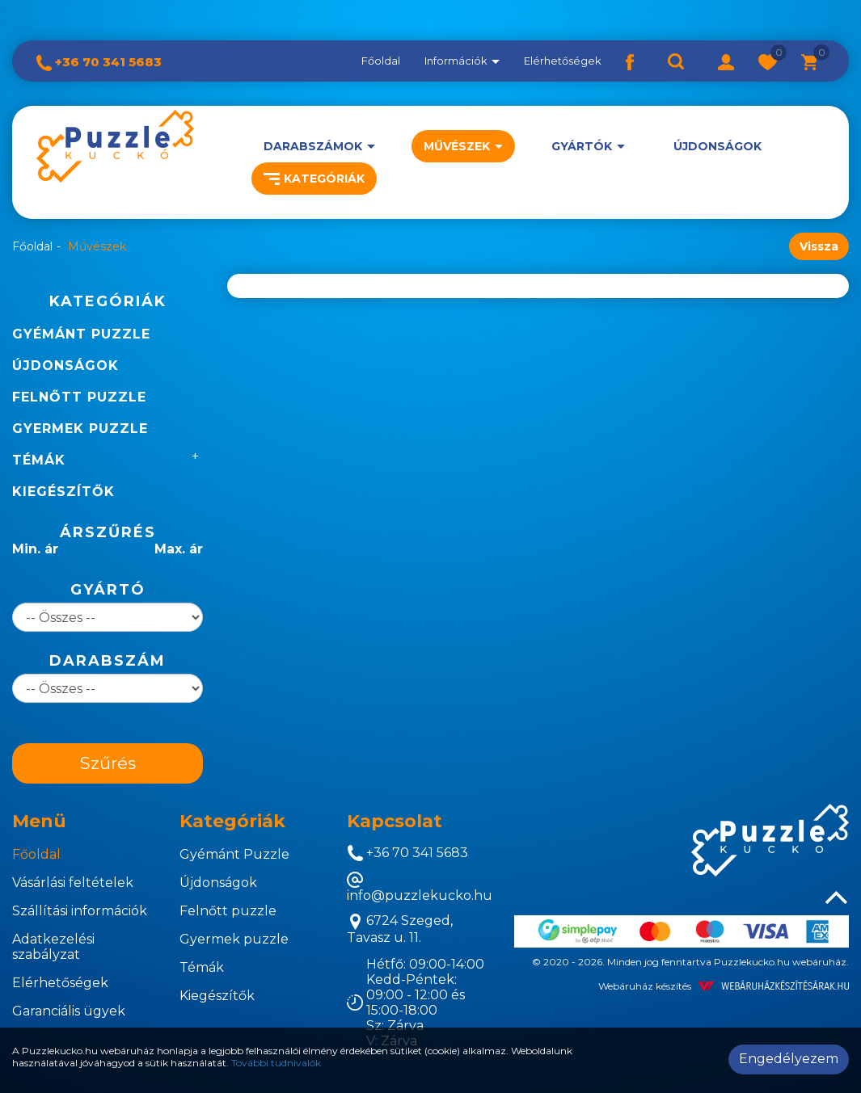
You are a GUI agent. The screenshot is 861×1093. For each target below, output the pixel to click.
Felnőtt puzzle (79, 397)
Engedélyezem (788, 1058)
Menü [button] (39, 821)
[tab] (83, 821)
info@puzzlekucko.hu (419, 887)
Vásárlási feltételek (72, 882)
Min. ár (35, 549)
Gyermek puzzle (80, 428)
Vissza (819, 246)
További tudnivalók (276, 1063)
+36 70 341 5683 (99, 61)
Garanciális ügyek (68, 1011)
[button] (726, 60)
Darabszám (107, 661)
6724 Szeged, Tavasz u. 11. (400, 929)
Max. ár (178, 549)
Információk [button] (462, 60)
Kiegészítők (63, 491)
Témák (38, 460)
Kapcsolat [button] (394, 821)
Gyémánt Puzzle (81, 334)
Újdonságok (717, 146)
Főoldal (380, 60)
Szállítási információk (79, 911)
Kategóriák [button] (314, 178)
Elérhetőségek (562, 60)
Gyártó (108, 590)
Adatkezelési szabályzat (53, 946)
